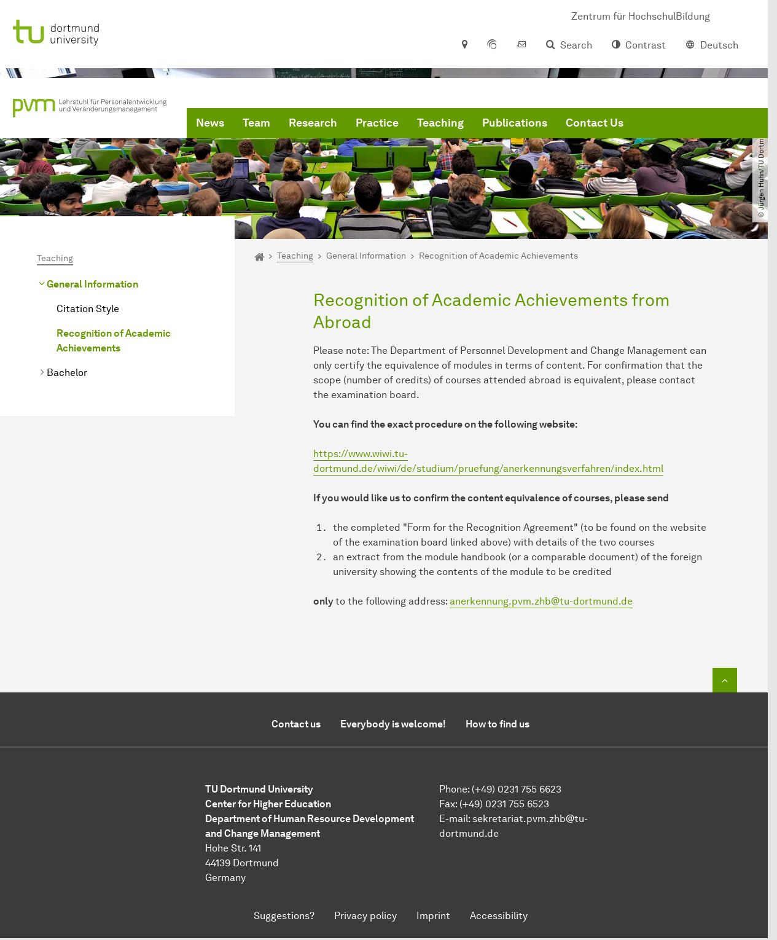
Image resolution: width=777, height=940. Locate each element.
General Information (92, 284)
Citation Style (88, 309)
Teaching (440, 123)
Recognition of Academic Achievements (114, 340)
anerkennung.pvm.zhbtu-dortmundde (541, 601)
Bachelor (67, 372)
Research (313, 123)
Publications (514, 123)
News (210, 123)
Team (256, 123)
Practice (377, 123)
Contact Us (594, 123)
